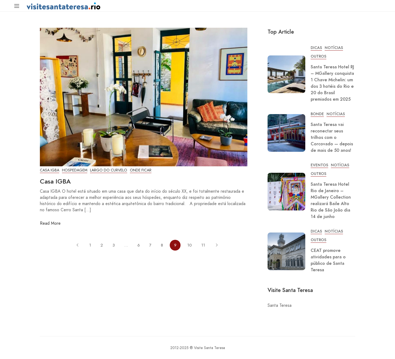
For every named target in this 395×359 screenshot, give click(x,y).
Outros (318, 56)
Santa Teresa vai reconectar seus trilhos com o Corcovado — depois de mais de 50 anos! (332, 137)
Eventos (319, 165)
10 (189, 245)
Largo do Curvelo (108, 170)
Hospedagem (74, 170)
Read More (50, 223)
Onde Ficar (140, 170)
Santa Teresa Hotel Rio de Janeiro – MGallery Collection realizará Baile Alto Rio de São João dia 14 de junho (331, 200)
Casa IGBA (49, 170)
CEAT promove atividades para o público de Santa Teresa (328, 260)
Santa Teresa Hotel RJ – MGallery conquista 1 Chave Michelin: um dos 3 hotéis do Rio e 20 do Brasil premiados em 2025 (332, 83)
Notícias (334, 47)
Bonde (317, 114)
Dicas (316, 47)
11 (203, 245)
